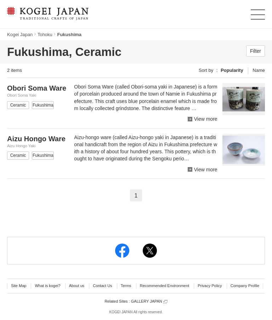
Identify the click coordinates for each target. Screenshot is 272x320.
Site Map (18, 286)
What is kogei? (47, 286)
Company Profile (245, 286)
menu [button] (257, 13)
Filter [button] (255, 51)
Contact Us (102, 286)
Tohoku (45, 34)
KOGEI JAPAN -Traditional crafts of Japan (47, 14)
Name (259, 70)
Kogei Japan (20, 34)
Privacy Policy (210, 286)
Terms (126, 286)
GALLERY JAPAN (149, 301)
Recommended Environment (164, 286)
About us (76, 286)
